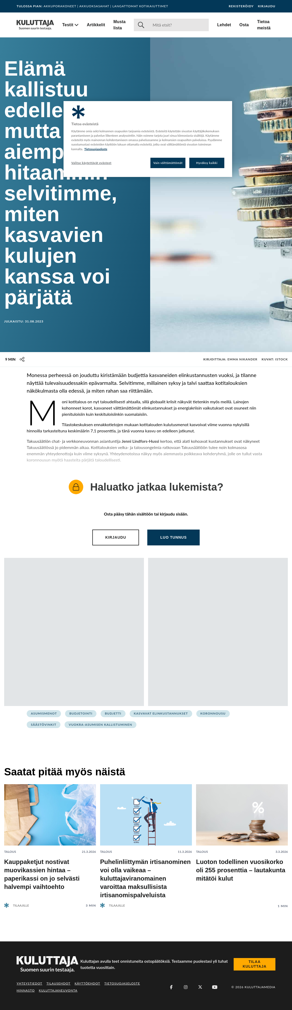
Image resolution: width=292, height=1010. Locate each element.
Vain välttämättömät (168, 162)
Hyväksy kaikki (207, 162)
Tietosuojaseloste (122, 983)
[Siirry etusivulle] (35, 25)
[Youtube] (214, 987)
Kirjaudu (266, 6)
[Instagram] (185, 987)
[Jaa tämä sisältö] (22, 359)
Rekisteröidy (241, 6)
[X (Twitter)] (200, 987)
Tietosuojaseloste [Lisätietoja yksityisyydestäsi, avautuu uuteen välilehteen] (95, 149)
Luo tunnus (173, 537)
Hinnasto (26, 990)
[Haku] (178, 25)
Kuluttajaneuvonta (58, 990)
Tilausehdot (58, 983)
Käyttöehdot (87, 983)
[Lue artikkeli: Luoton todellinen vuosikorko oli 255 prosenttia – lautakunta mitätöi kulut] (242, 842)
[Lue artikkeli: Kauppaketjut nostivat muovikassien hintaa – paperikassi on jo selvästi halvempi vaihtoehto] (50, 841)
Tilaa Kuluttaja (255, 964)
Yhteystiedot (29, 983)
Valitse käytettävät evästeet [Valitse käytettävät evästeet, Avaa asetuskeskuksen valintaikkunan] (91, 162)
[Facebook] (171, 987)
